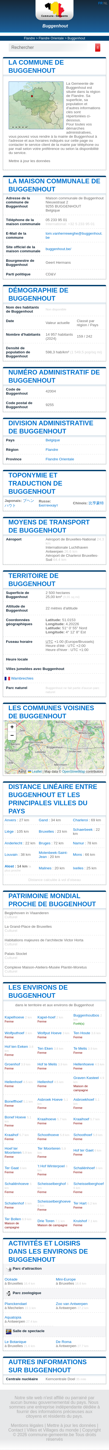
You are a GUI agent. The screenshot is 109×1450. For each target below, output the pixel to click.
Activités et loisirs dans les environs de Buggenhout (48, 1251)
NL (106, 3)
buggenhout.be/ (58, 249)
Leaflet (35, 771)
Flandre (29, 38)
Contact (15, 1430)
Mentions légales (27, 1425)
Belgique (53, 440)
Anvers (10, 820)
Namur (78, 843)
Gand (43, 820)
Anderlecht (13, 843)
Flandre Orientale (51, 38)
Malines (45, 868)
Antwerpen (67, 1308)
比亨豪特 (96, 503)
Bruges (44, 843)
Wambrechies (19, 678)
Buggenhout (55, 26)
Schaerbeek (83, 830)
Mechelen (16, 1308)
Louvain (11, 855)
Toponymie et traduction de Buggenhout (35, 483)
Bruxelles (46, 831)
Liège (9, 831)
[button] (12, 728)
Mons (77, 855)
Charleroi (80, 820)
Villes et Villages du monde (53, 1430)
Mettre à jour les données (29, 161)
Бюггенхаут (48, 505)
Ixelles (78, 868)
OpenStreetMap (73, 771)
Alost (9, 866)
